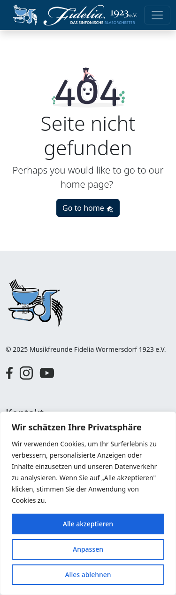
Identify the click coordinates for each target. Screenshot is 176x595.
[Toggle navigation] (157, 15)
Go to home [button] (88, 208)
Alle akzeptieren (88, 523)
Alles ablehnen (88, 574)
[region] (88, 503)
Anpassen (88, 549)
